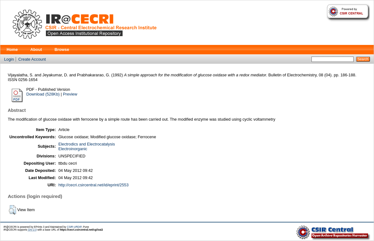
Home (12, 49)
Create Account (32, 59)
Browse (62, 49)
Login (9, 59)
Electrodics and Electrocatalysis (86, 144)
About (36, 49)
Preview (70, 94)
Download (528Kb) (43, 94)
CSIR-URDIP (74, 227)
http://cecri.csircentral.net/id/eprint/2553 (93, 185)
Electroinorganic (72, 148)
